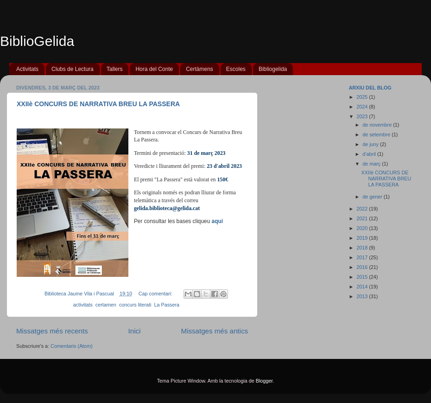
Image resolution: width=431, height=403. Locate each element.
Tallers (115, 69)
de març (372, 163)
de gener (373, 196)
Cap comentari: (156, 293)
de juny (371, 144)
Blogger (264, 381)
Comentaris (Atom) (72, 346)
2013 (362, 296)
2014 (362, 286)
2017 (362, 257)
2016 (362, 267)
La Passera (166, 304)
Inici (134, 331)
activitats (83, 304)
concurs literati (135, 304)
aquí (217, 221)
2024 (362, 106)
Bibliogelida (273, 69)
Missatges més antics (214, 331)
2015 (362, 277)
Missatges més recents (52, 331)
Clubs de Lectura (72, 69)
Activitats (27, 69)
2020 (362, 228)
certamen (105, 304)
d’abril (369, 154)
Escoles (236, 69)
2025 (362, 97)
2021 (362, 218)
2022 (362, 208)
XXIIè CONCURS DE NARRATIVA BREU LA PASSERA (98, 104)
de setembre (377, 134)
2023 (362, 116)
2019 (362, 238)
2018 (362, 247)
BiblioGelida (37, 41)
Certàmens (199, 69)
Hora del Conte (154, 69)
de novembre (377, 125)
